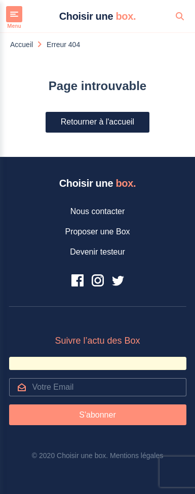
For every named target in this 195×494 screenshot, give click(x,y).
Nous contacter (97, 211)
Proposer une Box (97, 231)
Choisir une (97, 16)
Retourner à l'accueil (97, 121)
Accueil (21, 44)
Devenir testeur (97, 252)
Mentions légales (136, 455)
